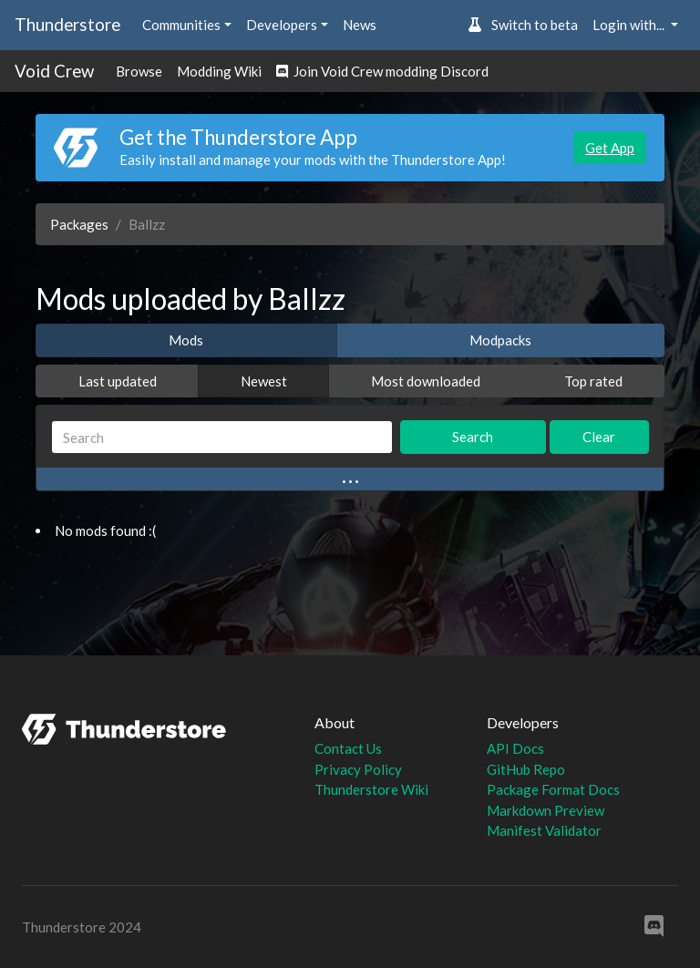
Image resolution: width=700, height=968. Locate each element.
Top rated (593, 381)
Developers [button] (281, 24)
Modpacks (500, 340)
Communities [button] (181, 24)
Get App (609, 147)
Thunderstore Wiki (371, 789)
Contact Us (348, 748)
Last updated (117, 381)
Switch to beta (523, 24)
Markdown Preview (545, 810)
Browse (139, 71)
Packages (79, 224)
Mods (186, 340)
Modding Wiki (219, 71)
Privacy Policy (358, 769)
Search (472, 436)
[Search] (222, 437)
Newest (264, 381)
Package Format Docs (553, 789)
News (359, 24)
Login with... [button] (629, 24)
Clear (598, 436)
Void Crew (54, 70)
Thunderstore (67, 24)
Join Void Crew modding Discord (382, 71)
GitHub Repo (526, 769)
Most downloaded (425, 381)
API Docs (515, 748)
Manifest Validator (544, 830)
